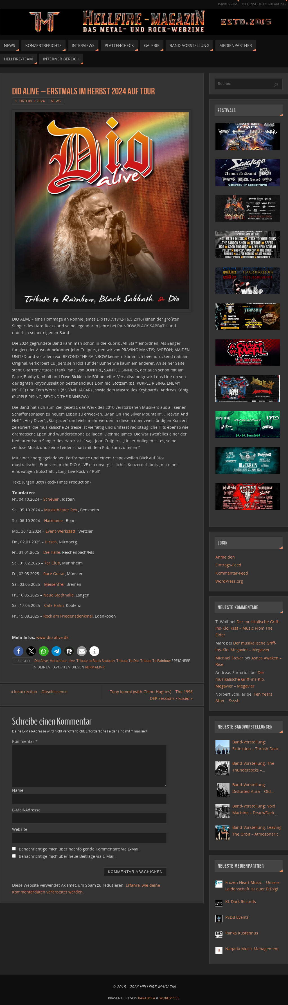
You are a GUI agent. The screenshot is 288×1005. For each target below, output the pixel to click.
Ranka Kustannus (241, 933)
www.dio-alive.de (52, 637)
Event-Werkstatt (60, 531)
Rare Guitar (54, 573)
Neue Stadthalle (58, 595)
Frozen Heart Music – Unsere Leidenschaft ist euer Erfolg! (252, 886)
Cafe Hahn (54, 605)
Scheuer (51, 499)
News (56, 101)
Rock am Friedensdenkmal (68, 616)
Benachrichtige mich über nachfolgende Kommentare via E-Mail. (80, 849)
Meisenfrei (54, 584)
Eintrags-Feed (228, 565)
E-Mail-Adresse (26, 810)
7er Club (52, 563)
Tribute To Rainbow (155, 660)
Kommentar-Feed (231, 573)
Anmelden (225, 557)
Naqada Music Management (252, 948)
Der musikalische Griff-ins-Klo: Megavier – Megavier (240, 679)
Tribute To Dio (127, 660)
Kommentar (25, 741)
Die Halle (51, 552)
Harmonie (53, 520)
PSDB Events (237, 917)
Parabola (146, 998)
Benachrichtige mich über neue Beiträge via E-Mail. (67, 856)
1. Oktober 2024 (30, 101)
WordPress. (169, 998)
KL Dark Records (240, 901)
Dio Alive (41, 660)
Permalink (95, 667)
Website (19, 829)
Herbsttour (58, 660)
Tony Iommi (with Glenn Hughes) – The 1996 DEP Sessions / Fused (150, 695)
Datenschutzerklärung (263, 4)
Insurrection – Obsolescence (40, 691)
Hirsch (51, 542)
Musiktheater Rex (60, 509)
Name (17, 790)
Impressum (225, 4)
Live (72, 660)
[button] (18, 651)
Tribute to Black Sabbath (95, 660)
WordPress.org (229, 581)
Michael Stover (229, 658)
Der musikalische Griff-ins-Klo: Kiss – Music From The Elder (247, 628)
